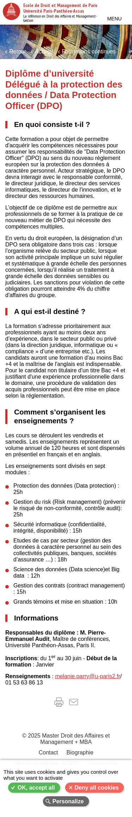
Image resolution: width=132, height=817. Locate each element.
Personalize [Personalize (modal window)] (68, 801)
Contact (48, 752)
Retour (17, 51)
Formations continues (89, 51)
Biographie (80, 752)
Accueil (44, 51)
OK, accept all (36, 788)
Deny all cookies (97, 788)
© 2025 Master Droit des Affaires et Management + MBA (66, 739)
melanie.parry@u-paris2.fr (87, 676)
